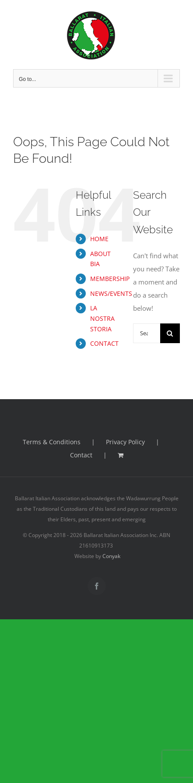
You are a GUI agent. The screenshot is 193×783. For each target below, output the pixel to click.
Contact (81, 455)
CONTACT (104, 343)
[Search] (170, 333)
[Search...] (146, 333)
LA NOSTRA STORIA (102, 318)
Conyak (111, 556)
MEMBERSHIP (110, 278)
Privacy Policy (125, 442)
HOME (99, 239)
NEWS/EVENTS (111, 293)
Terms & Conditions (52, 442)
